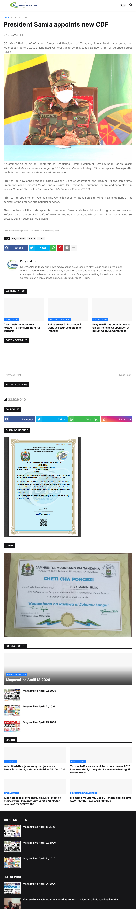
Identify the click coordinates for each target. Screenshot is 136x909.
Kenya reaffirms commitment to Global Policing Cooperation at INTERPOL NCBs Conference (111, 327)
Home (7, 17)
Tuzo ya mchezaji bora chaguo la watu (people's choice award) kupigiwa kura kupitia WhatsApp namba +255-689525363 (32, 800)
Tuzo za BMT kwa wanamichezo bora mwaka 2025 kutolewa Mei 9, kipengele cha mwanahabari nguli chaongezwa (100, 769)
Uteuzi (41, 238)
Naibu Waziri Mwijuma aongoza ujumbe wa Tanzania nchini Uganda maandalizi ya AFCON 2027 (34, 768)
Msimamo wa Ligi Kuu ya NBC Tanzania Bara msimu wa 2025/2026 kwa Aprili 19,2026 (101, 799)
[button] (5, 5)
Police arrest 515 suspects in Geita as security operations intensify (65, 327)
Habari (31, 238)
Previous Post (13, 374)
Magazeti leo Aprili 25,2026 (39, 722)
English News (20, 17)
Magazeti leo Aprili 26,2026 (39, 883)
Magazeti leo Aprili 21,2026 (39, 706)
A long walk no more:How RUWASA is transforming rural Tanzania (22, 327)
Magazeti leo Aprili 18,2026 (39, 826)
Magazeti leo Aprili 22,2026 (39, 690)
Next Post (125, 374)
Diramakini (28, 261)
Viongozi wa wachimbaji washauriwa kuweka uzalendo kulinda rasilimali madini (71, 899)
